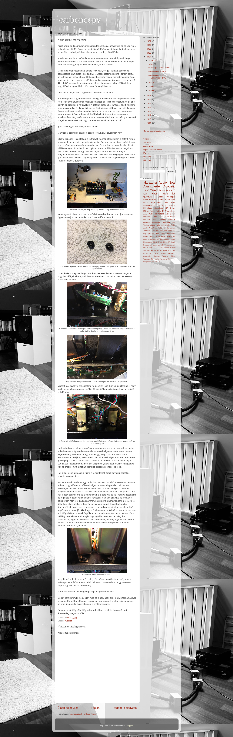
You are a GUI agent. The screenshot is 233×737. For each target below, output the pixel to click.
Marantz (146, 220)
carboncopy (80, 19)
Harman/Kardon (165, 239)
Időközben (155, 202)
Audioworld (148, 146)
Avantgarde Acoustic (159, 186)
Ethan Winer (165, 190)
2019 (149, 49)
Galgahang (158, 208)
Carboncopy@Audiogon (154, 131)
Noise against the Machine (160, 67)
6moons (147, 139)
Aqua (173, 200)
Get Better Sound (168, 217)
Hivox (174, 239)
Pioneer (163, 220)
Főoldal (95, 707)
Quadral (146, 222)
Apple (167, 200)
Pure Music (167, 250)
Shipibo (155, 253)
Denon (173, 214)
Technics (146, 259)
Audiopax (69, 621)
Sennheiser (155, 222)
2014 (149, 103)
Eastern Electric (166, 236)
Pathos (152, 211)
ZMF (156, 262)
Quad (154, 190)
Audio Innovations (164, 228)
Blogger (129, 726)
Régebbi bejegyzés (125, 707)
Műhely (146, 211)
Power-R (171, 220)
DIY (146, 190)
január (152, 91)
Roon (145, 202)
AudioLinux (155, 231)
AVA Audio (165, 225)
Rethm (158, 211)
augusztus (154, 60)
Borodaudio (171, 233)
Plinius (153, 250)
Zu (159, 262)
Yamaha (151, 262)
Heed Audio (160, 193)
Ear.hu (146, 153)
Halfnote (147, 157)
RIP (174, 250)
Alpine (173, 225)
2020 (149, 45)
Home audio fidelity (150, 242)
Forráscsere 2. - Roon (158, 71)
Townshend (170, 211)
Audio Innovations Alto (159, 214)
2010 (149, 119)
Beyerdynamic (148, 233)
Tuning (146, 225)
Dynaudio (147, 217)
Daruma (151, 236)
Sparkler (157, 256)
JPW (165, 202)
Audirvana (172, 231)
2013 (149, 107)
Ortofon (155, 220)
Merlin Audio (148, 248)
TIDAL (173, 256)
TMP (164, 211)
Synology (165, 256)
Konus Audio (148, 245)
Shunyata (166, 222)
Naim (173, 202)
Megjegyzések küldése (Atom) (83, 714)
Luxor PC (161, 245)
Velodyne (163, 259)
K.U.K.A (167, 242)
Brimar (145, 236)
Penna (166, 248)
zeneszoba (158, 200)
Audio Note (167, 182)
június (152, 83)
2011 (149, 115)
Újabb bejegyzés (68, 707)
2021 (149, 41)
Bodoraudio (160, 233)
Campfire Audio (160, 205)
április (152, 87)
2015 (149, 99)
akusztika (150, 182)
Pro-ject (159, 250)
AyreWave (147, 205)
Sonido (163, 253)
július (151, 64)
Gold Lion (155, 239)
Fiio (174, 236)
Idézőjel (161, 242)
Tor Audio (155, 259)
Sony (173, 222)
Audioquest (163, 231)
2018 (149, 53)
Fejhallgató (147, 208)
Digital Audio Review (152, 150)
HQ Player (170, 208)
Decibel (157, 236)
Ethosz (155, 217)
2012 (149, 111)
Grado (160, 197)
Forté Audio (147, 239)
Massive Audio (170, 245)
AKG (145, 214)
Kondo (173, 242)
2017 (149, 57)
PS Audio (159, 248)
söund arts (155, 225)
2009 (149, 123)
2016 (149, 95)
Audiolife (147, 142)
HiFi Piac (147, 160)
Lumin (155, 245)
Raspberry (147, 253)
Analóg (146, 228)
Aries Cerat (153, 228)
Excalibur (172, 205)
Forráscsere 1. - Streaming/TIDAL (157, 76)
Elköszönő (148, 200)
